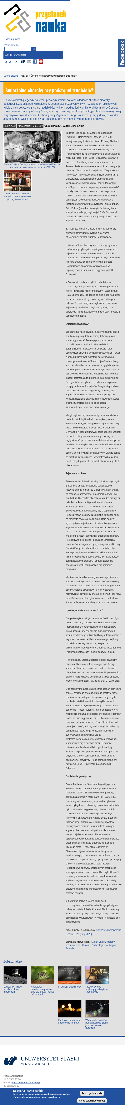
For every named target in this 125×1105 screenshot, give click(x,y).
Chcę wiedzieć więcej (92, 1100)
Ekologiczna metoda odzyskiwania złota (69, 1021)
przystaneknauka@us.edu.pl (25, 1082)
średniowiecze (73, 945)
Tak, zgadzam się (92, 1093)
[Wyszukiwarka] (33, 49)
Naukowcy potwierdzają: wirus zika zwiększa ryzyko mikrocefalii (42, 990)
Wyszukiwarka (11, 45)
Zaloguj (8, 55)
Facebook (121, 53)
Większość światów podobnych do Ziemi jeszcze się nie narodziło (96, 1024)
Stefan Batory (98, 942)
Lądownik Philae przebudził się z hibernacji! (12, 989)
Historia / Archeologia (93, 945)
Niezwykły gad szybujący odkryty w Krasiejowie (96, 989)
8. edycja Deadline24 (69, 986)
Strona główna (10, 76)
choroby (111, 942)
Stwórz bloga (20, 55)
